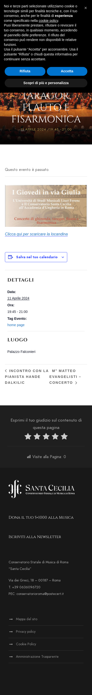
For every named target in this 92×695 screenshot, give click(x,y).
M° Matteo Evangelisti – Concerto (65, 377)
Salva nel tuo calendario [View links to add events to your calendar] (37, 257)
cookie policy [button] (48, 21)
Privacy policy (26, 631)
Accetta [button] (67, 71)
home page (16, 325)
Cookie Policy (26, 644)
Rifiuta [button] (25, 71)
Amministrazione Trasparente (37, 656)
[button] (86, 8)
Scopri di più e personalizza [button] (45, 83)
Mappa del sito (26, 619)
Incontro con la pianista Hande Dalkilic (27, 377)
